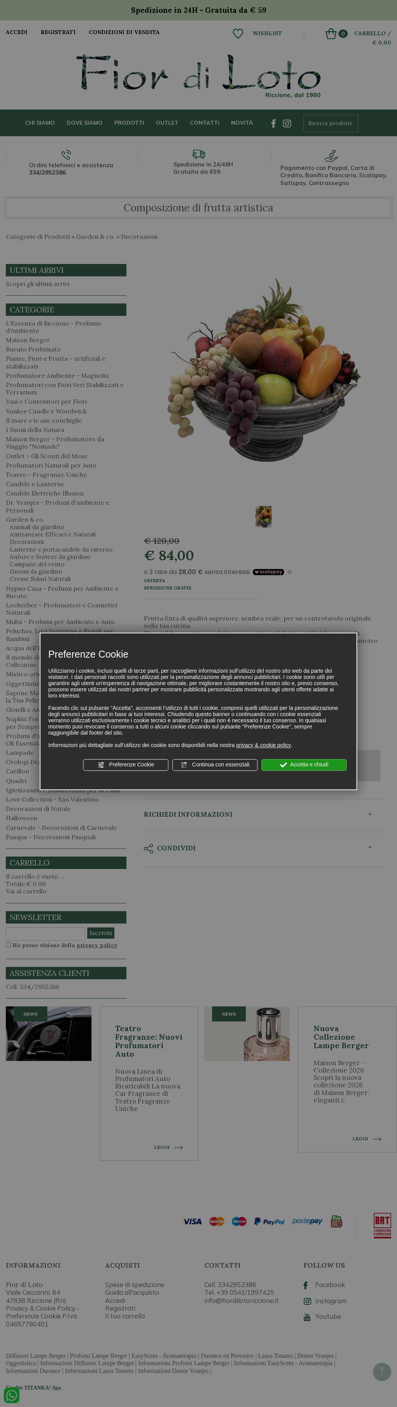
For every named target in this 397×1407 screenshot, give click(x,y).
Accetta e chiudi (304, 764)
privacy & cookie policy (263, 745)
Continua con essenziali (215, 764)
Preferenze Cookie (126, 764)
